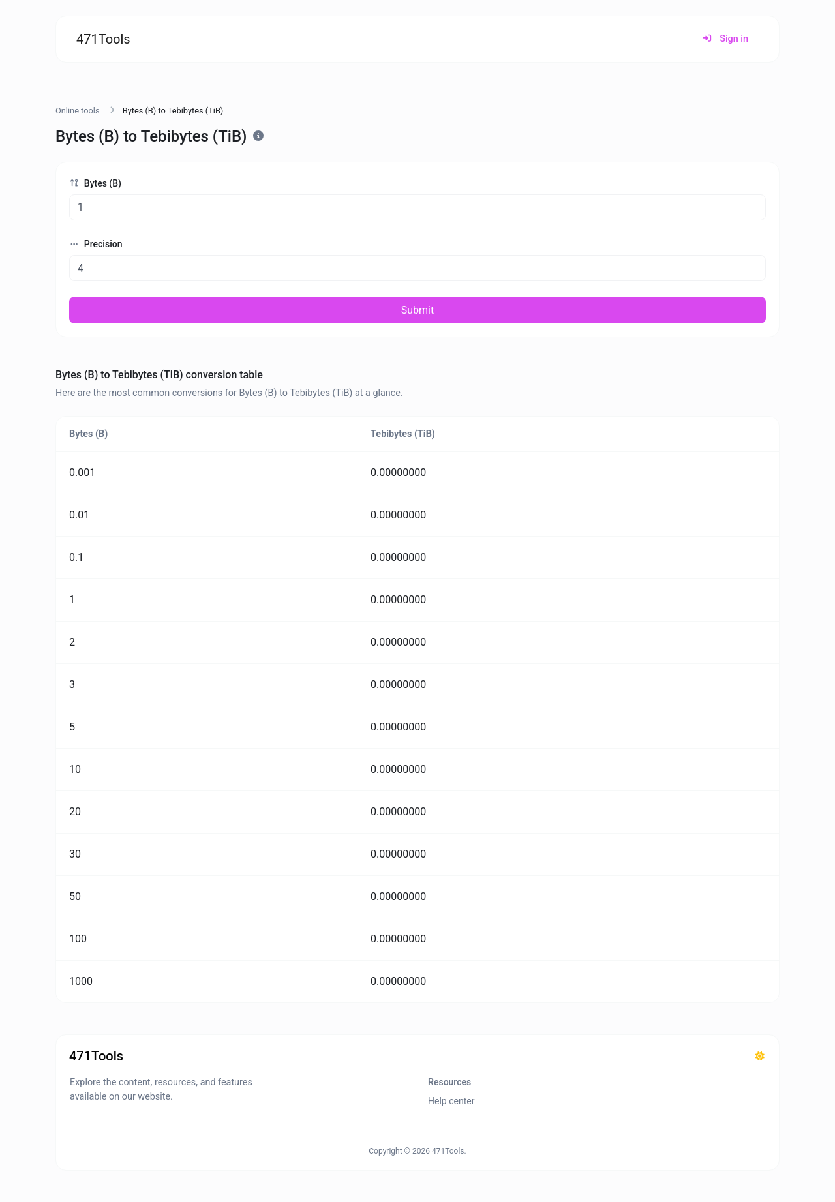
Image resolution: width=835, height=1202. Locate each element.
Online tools (77, 110)
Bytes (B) (95, 183)
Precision (95, 244)
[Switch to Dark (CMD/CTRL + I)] (760, 1056)
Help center (451, 1101)
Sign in (725, 38)
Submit (417, 310)
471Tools (103, 39)
